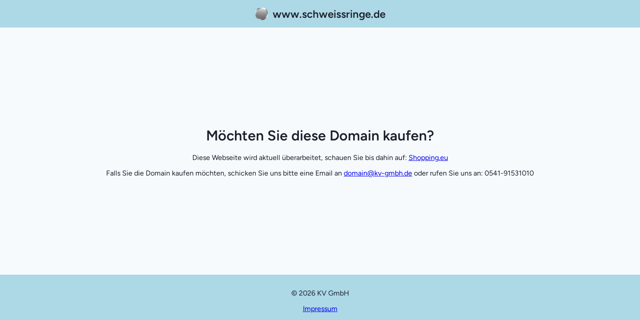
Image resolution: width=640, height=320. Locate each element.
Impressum (320, 308)
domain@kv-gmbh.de (378, 173)
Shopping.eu (428, 157)
